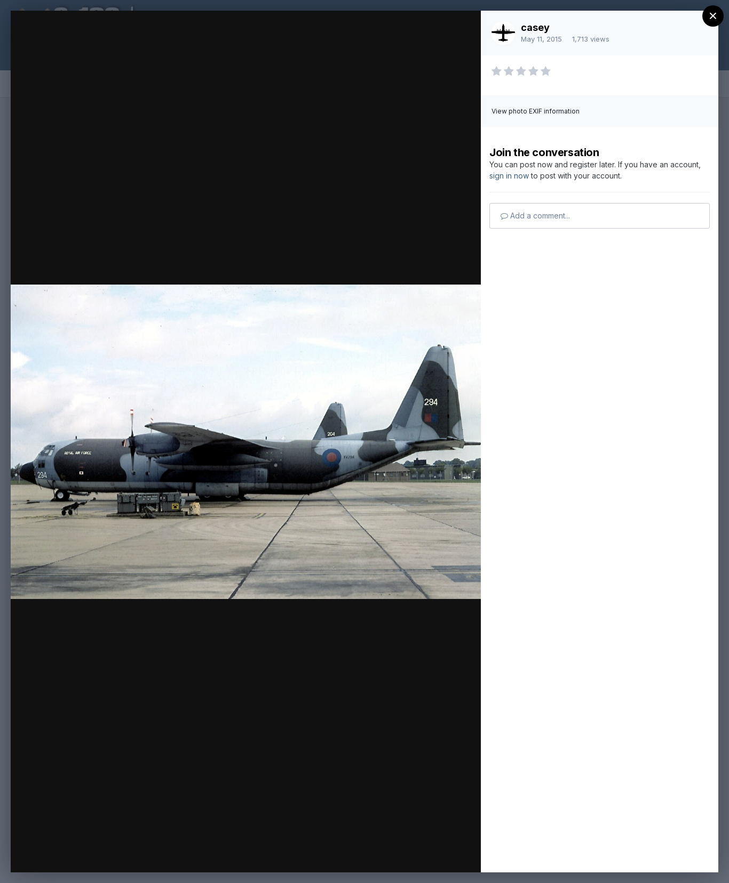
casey (535, 27)
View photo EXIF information (536, 111)
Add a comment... (535, 215)
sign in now (509, 175)
